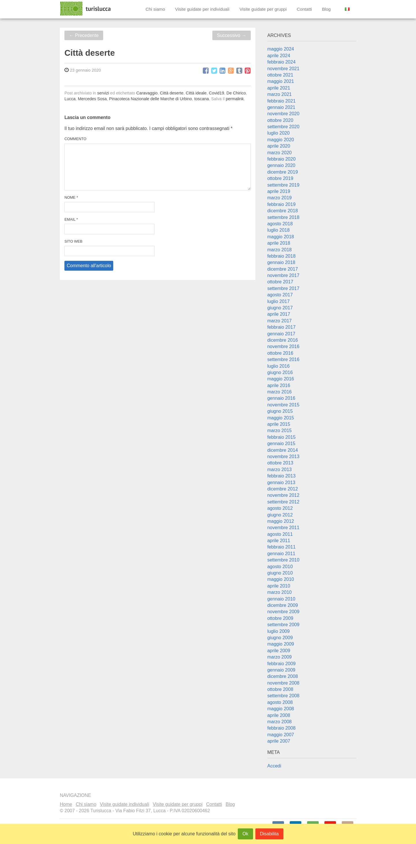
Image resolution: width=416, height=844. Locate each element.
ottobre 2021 (280, 74)
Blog (326, 9)
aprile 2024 (278, 55)
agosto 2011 (280, 534)
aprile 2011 (278, 540)
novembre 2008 (283, 683)
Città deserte (171, 93)
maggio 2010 (280, 579)
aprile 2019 (278, 191)
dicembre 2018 (282, 210)
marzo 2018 (279, 249)
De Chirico (236, 93)
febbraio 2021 (281, 100)
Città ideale (196, 93)
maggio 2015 (280, 417)
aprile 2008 (278, 715)
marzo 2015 (279, 430)
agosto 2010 (280, 566)
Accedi (274, 765)
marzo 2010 (279, 592)
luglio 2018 (278, 230)
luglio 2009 (278, 631)
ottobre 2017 (280, 281)
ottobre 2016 (280, 353)
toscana (201, 98)
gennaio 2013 (281, 482)
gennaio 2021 (281, 107)
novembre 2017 (283, 275)
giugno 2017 (280, 307)
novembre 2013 (283, 456)
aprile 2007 (278, 741)
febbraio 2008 (281, 728)
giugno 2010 (280, 572)
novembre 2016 (283, 346)
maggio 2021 (280, 81)
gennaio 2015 (281, 443)
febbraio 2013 (281, 475)
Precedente (84, 35)
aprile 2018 (278, 243)
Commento (75, 139)
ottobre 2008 (280, 689)
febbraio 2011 (281, 546)
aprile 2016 (278, 385)
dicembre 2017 (282, 269)
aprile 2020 (278, 146)
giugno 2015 (280, 411)
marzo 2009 (279, 657)
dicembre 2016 (282, 340)
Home (66, 804)
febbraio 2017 (281, 327)
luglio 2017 (278, 301)
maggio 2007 (280, 734)
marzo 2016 (279, 391)
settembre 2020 (283, 126)
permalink (235, 98)
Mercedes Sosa (92, 98)
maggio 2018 (280, 236)
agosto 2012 (280, 508)
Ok (245, 833)
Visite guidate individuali (124, 804)
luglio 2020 (278, 133)
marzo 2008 (279, 721)
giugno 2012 (280, 514)
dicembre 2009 (282, 605)
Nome (71, 197)
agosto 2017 (280, 294)
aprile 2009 (278, 650)
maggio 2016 (280, 378)
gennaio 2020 (281, 165)
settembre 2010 (283, 559)
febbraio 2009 (281, 663)
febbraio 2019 (281, 204)
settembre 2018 (283, 217)
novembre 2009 (283, 611)
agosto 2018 (280, 223)
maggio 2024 (280, 49)
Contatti (304, 9)
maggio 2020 (280, 139)
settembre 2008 (283, 695)
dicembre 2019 (282, 172)
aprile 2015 (278, 424)
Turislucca (86, 8)
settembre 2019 (283, 185)
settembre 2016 (283, 359)
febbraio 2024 (281, 62)
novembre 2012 (283, 495)
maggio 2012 (280, 521)
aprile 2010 (278, 585)
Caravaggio (147, 93)
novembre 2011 (283, 527)
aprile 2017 (278, 314)
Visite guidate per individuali (202, 9)
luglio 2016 (278, 366)
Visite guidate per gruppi (263, 9)
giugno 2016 (280, 372)
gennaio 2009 (281, 670)
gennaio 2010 (281, 598)
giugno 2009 (280, 637)
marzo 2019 (279, 197)
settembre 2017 (283, 288)
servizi (103, 93)
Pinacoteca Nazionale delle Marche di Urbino (150, 98)
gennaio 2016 (281, 398)
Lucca (69, 98)
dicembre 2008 (282, 676)
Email (71, 219)
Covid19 (216, 93)
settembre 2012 (283, 501)
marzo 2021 (279, 94)
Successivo (231, 35)
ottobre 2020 (280, 120)
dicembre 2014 (282, 450)
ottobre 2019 (280, 178)
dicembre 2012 (282, 488)
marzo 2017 (279, 320)
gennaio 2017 (281, 333)
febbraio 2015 (281, 437)
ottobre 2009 (280, 618)
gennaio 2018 (281, 262)
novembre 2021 (283, 68)
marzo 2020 (279, 152)
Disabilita (269, 833)
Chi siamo (155, 9)
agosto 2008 (280, 702)
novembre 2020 (283, 113)
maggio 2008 (280, 708)
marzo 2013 (279, 469)
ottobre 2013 (280, 462)
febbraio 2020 (281, 159)
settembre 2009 (283, 624)
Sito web (73, 241)
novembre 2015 (283, 404)
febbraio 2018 (281, 256)
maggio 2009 (280, 644)
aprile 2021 (278, 87)
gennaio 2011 (281, 553)
